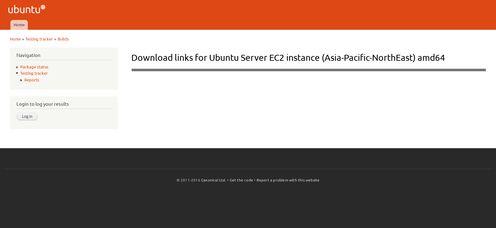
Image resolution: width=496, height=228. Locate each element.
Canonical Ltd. (213, 180)
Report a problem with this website (288, 180)
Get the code (241, 180)
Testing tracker (39, 39)
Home (19, 24)
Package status (34, 67)
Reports (31, 80)
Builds (63, 39)
